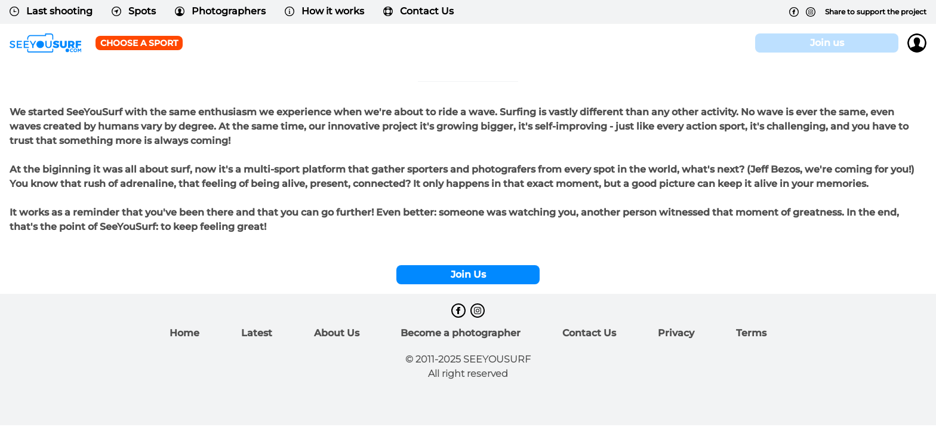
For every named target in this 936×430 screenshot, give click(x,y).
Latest (256, 333)
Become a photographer (461, 333)
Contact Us (418, 11)
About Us (336, 333)
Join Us (468, 274)
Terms (751, 333)
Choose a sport (139, 43)
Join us (827, 42)
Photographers (220, 11)
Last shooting (51, 11)
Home (184, 333)
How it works (324, 11)
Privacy (676, 333)
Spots (134, 11)
